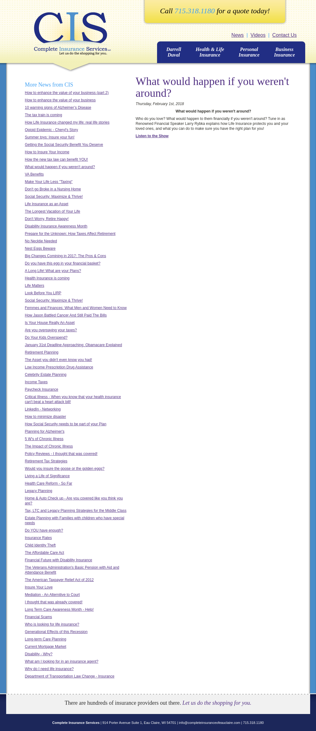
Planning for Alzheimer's (44, 431)
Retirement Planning (42, 352)
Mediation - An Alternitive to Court (52, 595)
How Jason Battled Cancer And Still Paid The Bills (66, 315)
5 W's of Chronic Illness (44, 439)
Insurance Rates (38, 538)
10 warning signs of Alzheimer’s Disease (58, 107)
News (237, 35)
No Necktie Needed (41, 241)
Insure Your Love (39, 587)
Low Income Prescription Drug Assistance (59, 367)
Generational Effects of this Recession (56, 632)
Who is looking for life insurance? (52, 624)
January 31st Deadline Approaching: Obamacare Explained (73, 345)
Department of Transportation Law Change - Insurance (69, 676)
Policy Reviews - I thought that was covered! (61, 454)
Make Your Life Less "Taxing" (49, 182)
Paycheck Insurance (41, 389)
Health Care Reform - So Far (48, 483)
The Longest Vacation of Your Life (52, 211)
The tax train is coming (43, 115)
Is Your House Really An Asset (50, 323)
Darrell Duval (173, 52)
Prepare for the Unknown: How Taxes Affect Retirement (70, 234)
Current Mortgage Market (45, 646)
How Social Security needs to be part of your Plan (65, 424)
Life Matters (34, 285)
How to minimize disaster (45, 416)
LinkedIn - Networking (43, 409)
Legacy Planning (38, 491)
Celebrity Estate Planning (46, 374)
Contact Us (284, 35)
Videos (258, 35)
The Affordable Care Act (44, 552)
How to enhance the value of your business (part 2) (67, 93)
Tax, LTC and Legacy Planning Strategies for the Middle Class (76, 510)
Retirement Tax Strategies (46, 461)
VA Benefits (34, 174)
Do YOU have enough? (44, 530)
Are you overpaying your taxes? (51, 330)
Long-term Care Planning (45, 639)
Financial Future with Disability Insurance (58, 560)
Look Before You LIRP (43, 293)
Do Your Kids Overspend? (46, 337)
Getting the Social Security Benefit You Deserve (64, 144)
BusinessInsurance (284, 52)
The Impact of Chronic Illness (49, 446)
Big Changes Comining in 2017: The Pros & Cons (65, 256)
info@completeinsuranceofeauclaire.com (209, 723)
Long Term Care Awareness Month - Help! (59, 609)
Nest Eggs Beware (40, 248)
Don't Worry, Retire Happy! (47, 219)
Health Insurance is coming (47, 278)
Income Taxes (36, 382)
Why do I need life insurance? (49, 669)
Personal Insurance (249, 52)
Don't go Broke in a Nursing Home (53, 189)
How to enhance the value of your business (60, 100)
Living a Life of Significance (47, 476)
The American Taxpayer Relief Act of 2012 (59, 580)
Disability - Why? (38, 654)
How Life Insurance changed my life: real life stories (67, 122)
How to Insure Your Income (47, 152)
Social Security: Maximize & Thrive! (54, 196)
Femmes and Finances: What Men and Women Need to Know (76, 308)
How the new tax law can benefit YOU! (56, 159)
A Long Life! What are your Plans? (53, 271)
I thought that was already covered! (54, 602)
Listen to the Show (152, 136)
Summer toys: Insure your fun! (50, 137)
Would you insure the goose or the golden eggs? (65, 468)
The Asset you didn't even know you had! (58, 360)
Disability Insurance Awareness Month (56, 226)
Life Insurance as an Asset (47, 204)
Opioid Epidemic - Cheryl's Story (51, 130)
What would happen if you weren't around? (60, 167)
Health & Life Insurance (210, 52)
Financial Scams (38, 617)
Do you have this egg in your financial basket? (63, 263)
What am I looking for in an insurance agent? (61, 661)
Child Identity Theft (40, 545)
